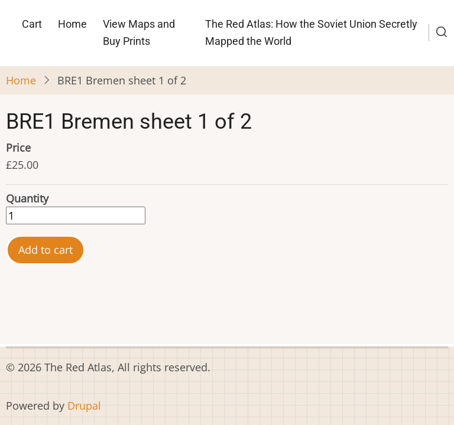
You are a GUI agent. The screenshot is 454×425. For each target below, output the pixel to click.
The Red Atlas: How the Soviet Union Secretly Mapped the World (311, 32)
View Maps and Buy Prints (139, 32)
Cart (32, 24)
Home (72, 24)
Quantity (27, 198)
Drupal (84, 405)
